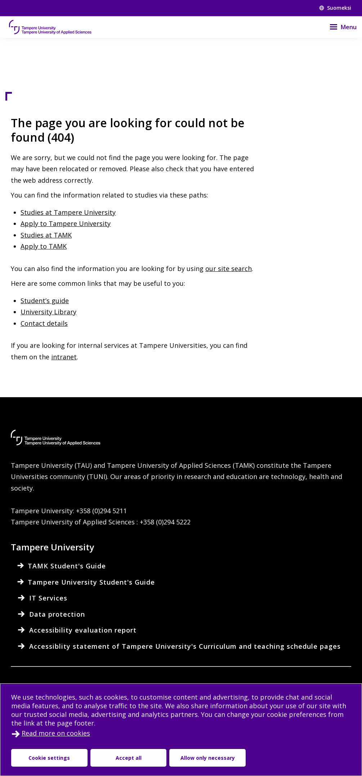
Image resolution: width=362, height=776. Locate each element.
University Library (48, 311)
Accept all (129, 757)
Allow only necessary (207, 757)
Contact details (44, 323)
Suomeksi (335, 7)
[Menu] (339, 27)
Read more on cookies (56, 733)
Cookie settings (49, 757)
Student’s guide (45, 300)
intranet (64, 356)
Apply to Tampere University (66, 223)
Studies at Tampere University (68, 212)
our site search (228, 268)
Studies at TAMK (46, 235)
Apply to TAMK (44, 246)
